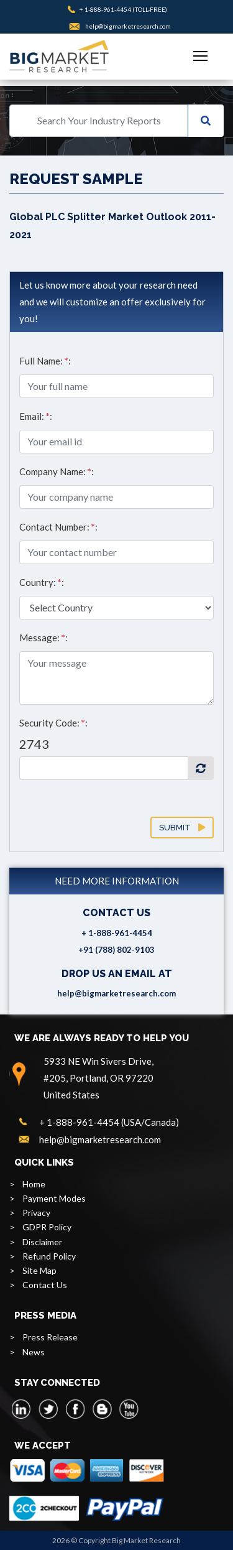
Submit (182, 827)
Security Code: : (53, 722)
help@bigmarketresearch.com (128, 26)
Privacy (36, 1212)
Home (33, 1184)
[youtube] (129, 1409)
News (33, 1352)
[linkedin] (22, 1409)
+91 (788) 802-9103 (116, 950)
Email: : (35, 416)
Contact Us (44, 1284)
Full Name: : (45, 360)
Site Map (39, 1270)
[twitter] (48, 1409)
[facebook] (75, 1409)
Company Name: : (56, 471)
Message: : (43, 637)
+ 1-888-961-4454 (105, 9)
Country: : (41, 582)
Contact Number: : (58, 526)
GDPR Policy (46, 1227)
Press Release (50, 1337)
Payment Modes (54, 1198)
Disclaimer (42, 1242)
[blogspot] (102, 1409)
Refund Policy (49, 1256)
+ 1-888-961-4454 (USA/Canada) (109, 1122)
